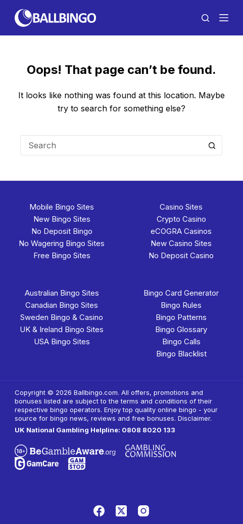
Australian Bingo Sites (62, 293)
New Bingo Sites (61, 219)
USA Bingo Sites (62, 341)
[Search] (205, 18)
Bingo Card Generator (181, 293)
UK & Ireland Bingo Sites (62, 329)
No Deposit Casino (181, 255)
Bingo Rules (181, 305)
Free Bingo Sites (61, 255)
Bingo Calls (181, 341)
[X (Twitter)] (121, 510)
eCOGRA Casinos (181, 231)
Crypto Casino (181, 219)
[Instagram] (143, 510)
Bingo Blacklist (181, 353)
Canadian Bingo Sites (61, 305)
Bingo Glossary (181, 329)
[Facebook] (99, 510)
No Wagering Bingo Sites (62, 243)
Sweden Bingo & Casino (61, 317)
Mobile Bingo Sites (61, 207)
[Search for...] (111, 145)
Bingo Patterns (181, 317)
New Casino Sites (181, 243)
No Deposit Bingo (61, 231)
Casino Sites (181, 207)
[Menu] (223, 17)
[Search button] (212, 145)
